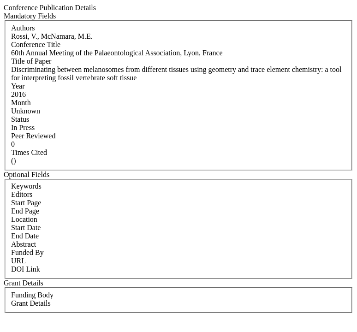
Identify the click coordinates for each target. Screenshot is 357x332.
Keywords (26, 186)
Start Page (26, 203)
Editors (21, 194)
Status (20, 119)
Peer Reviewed (33, 136)
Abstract (23, 244)
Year (17, 86)
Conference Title (35, 44)
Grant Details (31, 303)
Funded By (27, 252)
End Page (25, 211)
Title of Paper (31, 61)
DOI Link (25, 269)
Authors (23, 28)
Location (24, 219)
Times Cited (29, 152)
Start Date (26, 227)
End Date (25, 236)
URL (18, 261)
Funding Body (32, 295)
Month (21, 103)
